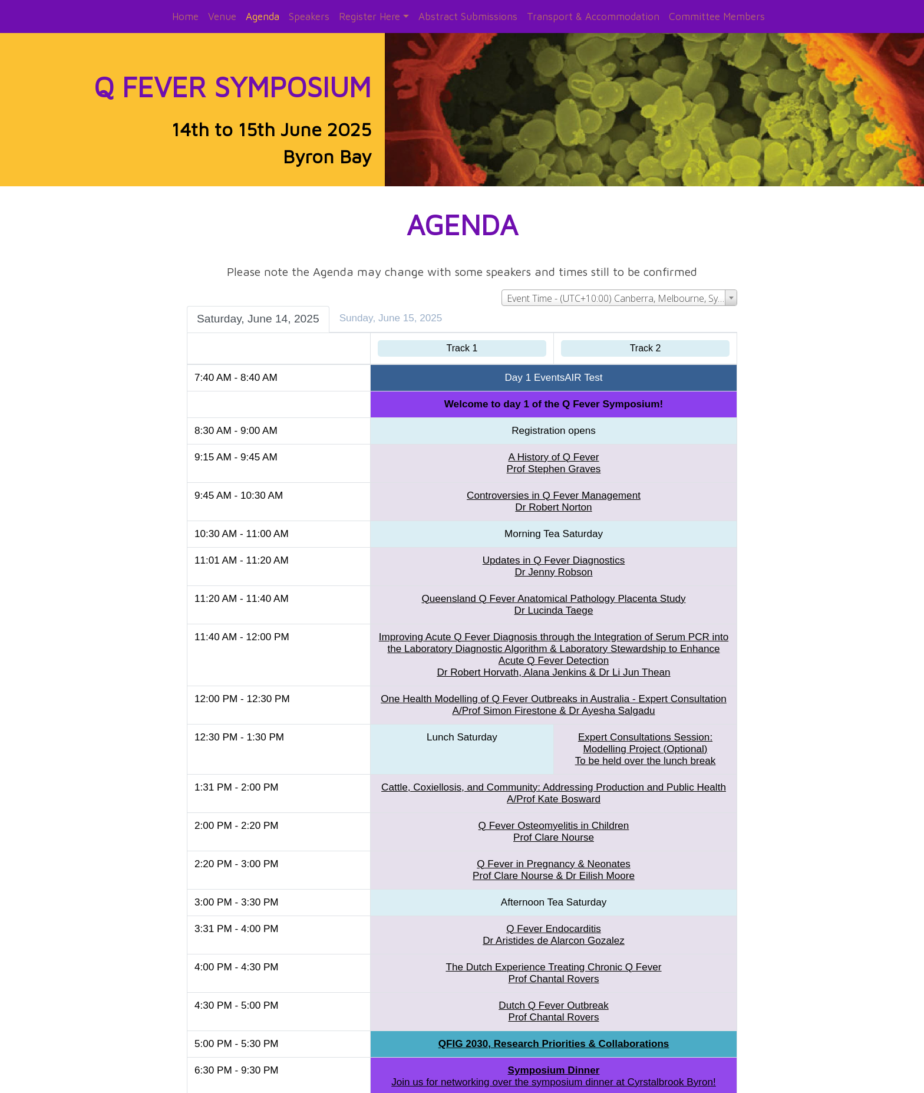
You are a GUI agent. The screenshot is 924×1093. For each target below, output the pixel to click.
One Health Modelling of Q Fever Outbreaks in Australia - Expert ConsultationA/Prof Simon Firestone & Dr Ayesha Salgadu (552, 692)
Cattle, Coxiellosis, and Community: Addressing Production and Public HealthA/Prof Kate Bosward (552, 780)
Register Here (369, 16)
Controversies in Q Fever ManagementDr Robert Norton (552, 489)
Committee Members (717, 16)
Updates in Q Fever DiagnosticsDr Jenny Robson (552, 553)
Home (185, 16)
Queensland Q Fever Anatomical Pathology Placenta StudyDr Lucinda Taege (552, 592)
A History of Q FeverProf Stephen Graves (552, 450)
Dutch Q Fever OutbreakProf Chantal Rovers (552, 998)
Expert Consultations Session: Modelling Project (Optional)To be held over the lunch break (642, 736)
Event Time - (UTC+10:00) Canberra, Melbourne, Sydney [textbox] (617, 285)
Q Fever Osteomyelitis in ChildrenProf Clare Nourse (552, 819)
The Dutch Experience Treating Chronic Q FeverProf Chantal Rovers (552, 960)
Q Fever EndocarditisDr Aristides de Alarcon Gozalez (552, 922)
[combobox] (615, 285)
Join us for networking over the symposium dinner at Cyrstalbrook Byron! (552, 1063)
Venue (222, 16)
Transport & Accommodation (593, 16)
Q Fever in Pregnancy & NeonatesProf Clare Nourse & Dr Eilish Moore (552, 857)
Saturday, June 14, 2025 (262, 306)
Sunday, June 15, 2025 (395, 305)
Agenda (262, 16)
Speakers (309, 16)
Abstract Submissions (467, 16)
